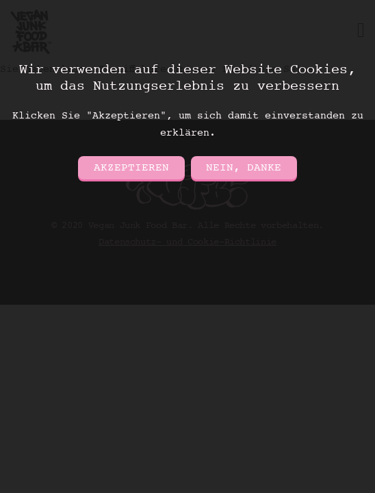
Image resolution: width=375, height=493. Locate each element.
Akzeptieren (131, 167)
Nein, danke (243, 167)
